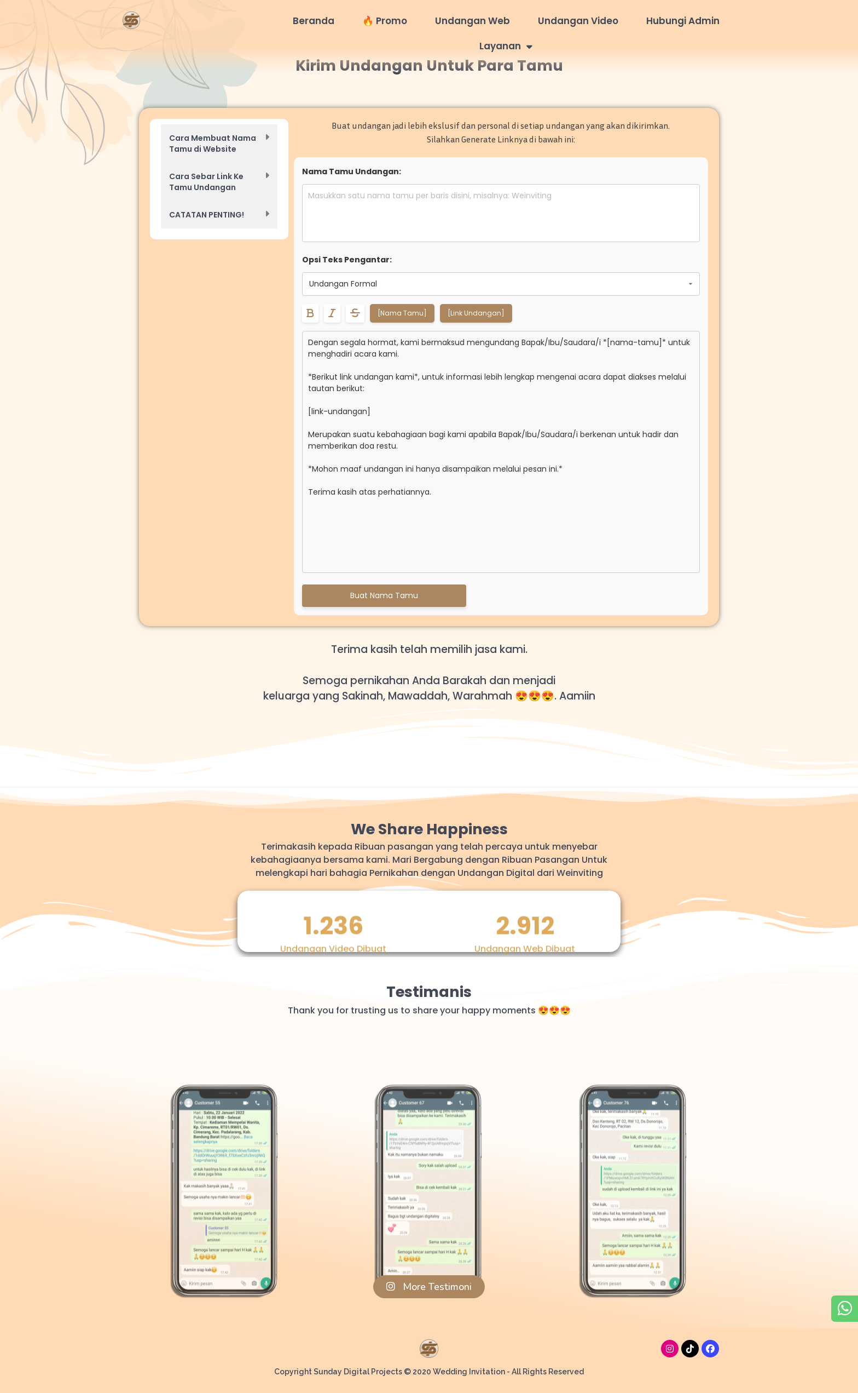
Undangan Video (578, 20)
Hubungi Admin (683, 20)
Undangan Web (472, 20)
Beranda (313, 20)
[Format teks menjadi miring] (332, 313)
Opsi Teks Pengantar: (347, 259)
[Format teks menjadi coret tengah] (355, 313)
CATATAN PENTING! (206, 214)
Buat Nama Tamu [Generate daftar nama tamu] (384, 595)
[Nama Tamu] (402, 313)
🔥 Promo (384, 20)
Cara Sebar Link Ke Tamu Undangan (206, 182)
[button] (219, 143)
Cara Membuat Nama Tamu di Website (212, 143)
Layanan (505, 46)
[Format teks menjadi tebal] (310, 313)
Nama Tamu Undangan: (351, 171)
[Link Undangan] (476, 313)
